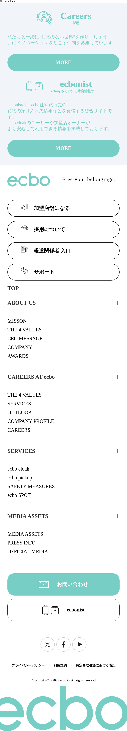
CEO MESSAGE (25, 338)
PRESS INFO (21, 543)
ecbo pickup (19, 477)
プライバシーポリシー (28, 665)
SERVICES (19, 404)
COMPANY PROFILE (30, 421)
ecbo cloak (18, 469)
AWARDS (17, 356)
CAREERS (18, 430)
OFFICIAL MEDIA (27, 551)
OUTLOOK (19, 412)
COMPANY (19, 347)
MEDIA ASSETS (25, 534)
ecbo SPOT (19, 495)
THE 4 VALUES (24, 330)
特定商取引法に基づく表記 (95, 665)
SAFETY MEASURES (31, 486)
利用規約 (60, 665)
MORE (63, 62)
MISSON (17, 321)
